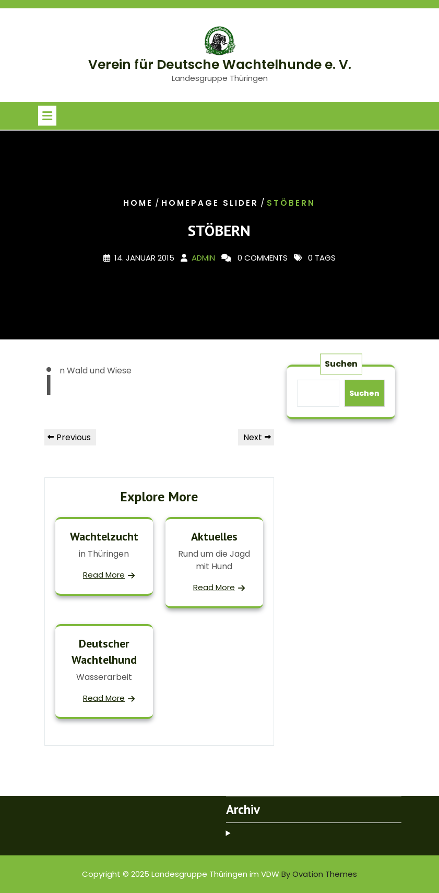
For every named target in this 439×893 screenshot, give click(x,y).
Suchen (341, 365)
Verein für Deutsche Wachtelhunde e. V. (219, 64)
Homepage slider (209, 202)
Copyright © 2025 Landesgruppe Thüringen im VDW (219, 873)
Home (138, 202)
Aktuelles (214, 536)
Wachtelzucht (104, 536)
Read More (104, 574)
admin (203, 258)
